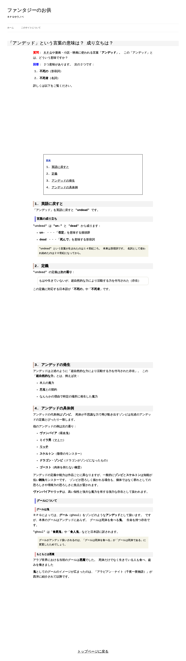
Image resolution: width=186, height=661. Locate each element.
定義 (54, 174)
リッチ (44, 446)
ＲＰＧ (47, 53)
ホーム (10, 27)
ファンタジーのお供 (29, 10)
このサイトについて (31, 27)
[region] (93, 121)
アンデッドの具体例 (65, 187)
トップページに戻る (92, 650)
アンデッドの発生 (63, 181)
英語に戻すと (60, 167)
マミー (58, 440)
